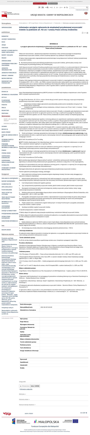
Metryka (22, 394)
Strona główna (23, 23)
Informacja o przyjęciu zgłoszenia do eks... (74, 23)
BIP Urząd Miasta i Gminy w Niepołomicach (40, 23)
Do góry (83, 413)
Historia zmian (23, 399)
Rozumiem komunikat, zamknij (39, 3)
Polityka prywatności (52, 3)
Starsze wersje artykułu (26, 405)
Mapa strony (29, 414)
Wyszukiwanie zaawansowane (82, 10)
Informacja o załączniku (25, 389)
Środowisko (57, 23)
